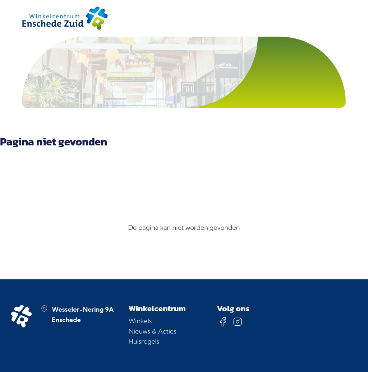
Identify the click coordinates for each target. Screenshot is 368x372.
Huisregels (144, 341)
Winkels (140, 321)
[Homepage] (65, 18)
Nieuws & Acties (152, 331)
